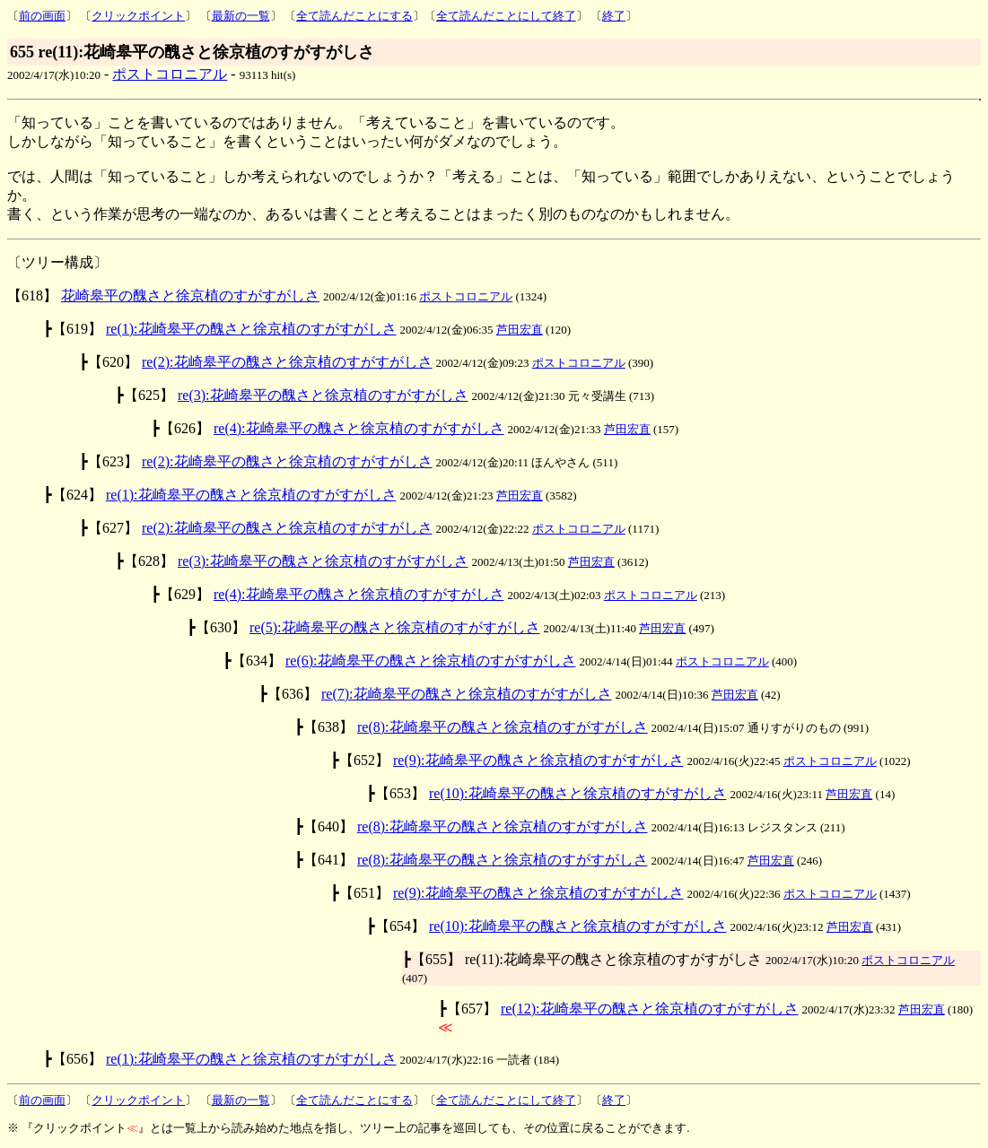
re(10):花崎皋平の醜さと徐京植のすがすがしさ (578, 793)
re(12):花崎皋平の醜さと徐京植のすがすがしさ (650, 1008)
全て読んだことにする (354, 15)
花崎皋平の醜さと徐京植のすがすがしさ (190, 295)
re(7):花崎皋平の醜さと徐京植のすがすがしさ (466, 693)
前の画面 (42, 15)
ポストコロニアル (169, 74)
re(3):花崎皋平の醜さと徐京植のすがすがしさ (323, 395)
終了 (613, 15)
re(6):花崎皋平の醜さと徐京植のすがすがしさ (430, 660)
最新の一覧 (241, 15)
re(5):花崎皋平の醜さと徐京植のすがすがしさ (394, 627)
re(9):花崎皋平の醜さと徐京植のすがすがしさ (538, 760)
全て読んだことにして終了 (506, 15)
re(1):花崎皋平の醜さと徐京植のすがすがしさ (251, 328)
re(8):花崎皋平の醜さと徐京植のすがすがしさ (502, 727)
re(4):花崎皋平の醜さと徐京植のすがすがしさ (359, 428)
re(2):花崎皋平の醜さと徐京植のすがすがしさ (287, 362)
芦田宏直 (519, 329)
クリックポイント (138, 15)
